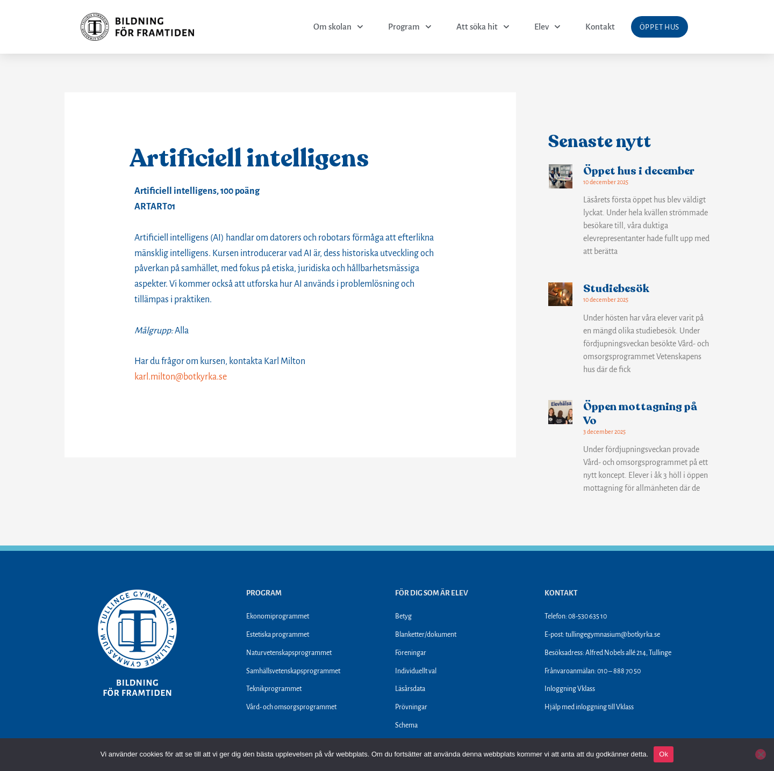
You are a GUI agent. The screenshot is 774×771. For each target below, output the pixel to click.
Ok (663, 754)
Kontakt (600, 26)
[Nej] (760, 754)
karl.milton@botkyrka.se (180, 377)
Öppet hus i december (638, 171)
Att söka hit (483, 26)
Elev (547, 26)
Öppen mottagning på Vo (640, 413)
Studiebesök (616, 288)
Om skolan (338, 26)
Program (410, 26)
